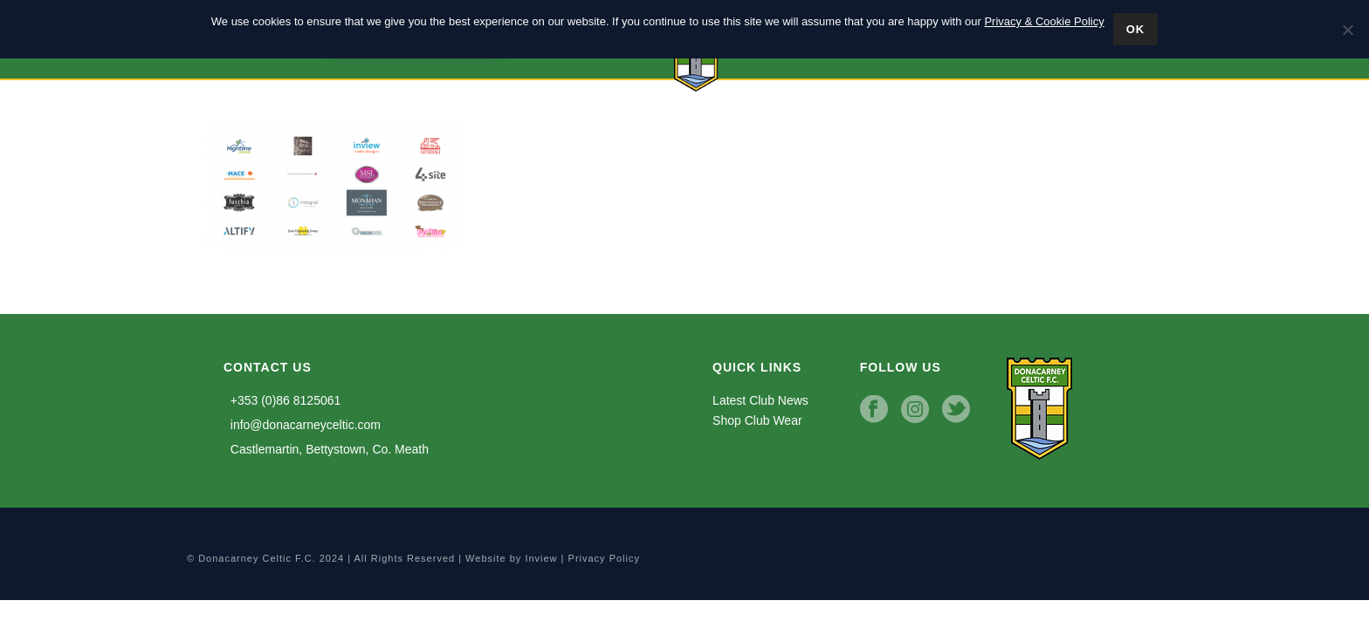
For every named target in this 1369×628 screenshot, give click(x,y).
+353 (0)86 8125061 (282, 400)
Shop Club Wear (756, 420)
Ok (1135, 29)
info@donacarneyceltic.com (302, 425)
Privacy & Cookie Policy (1044, 21)
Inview (541, 558)
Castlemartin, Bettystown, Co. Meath (326, 449)
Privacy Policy (604, 558)
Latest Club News (760, 400)
